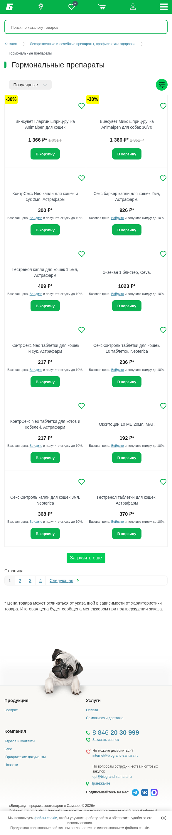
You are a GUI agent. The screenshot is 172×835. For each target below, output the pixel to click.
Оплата (92, 710)
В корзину (45, 154)
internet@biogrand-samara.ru (115, 755)
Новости (11, 765)
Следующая (61, 580)
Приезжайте (100, 783)
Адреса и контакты (19, 741)
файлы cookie (45, 818)
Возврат (11, 710)
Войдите (36, 218)
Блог (8, 749)
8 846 (115, 732)
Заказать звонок (105, 740)
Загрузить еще (86, 557)
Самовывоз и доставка (104, 718)
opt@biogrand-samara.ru (112, 777)
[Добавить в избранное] (81, 106)
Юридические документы (25, 757)
